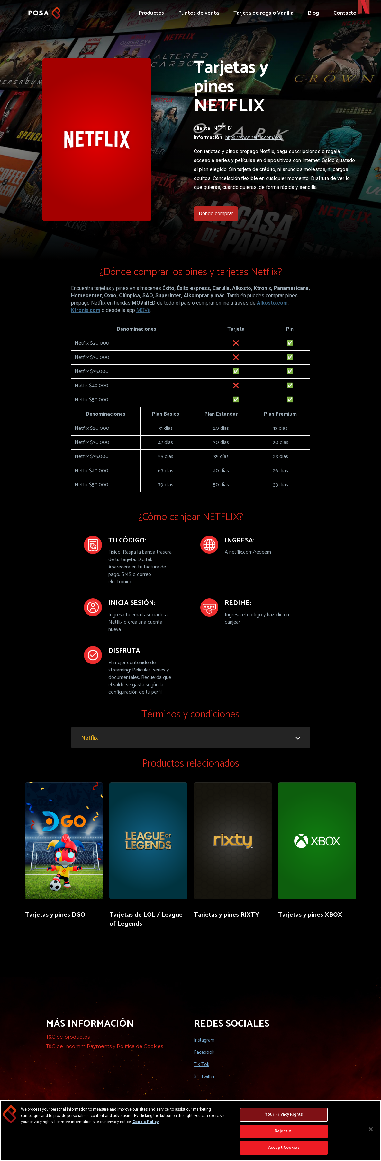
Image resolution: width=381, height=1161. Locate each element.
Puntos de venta (198, 13)
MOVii (143, 310)
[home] (44, 10)
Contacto (344, 13)
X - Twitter (204, 1077)
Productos (151, 13)
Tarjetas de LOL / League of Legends (146, 920)
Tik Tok (201, 1065)
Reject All (284, 1131)
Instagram (204, 1040)
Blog (313, 13)
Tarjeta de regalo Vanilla (263, 13)
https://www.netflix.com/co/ (253, 137)
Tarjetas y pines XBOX (310, 915)
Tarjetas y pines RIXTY (226, 915)
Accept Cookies (284, 1148)
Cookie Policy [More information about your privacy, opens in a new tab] (145, 1122)
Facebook (204, 1052)
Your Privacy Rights (284, 1115)
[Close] (371, 1129)
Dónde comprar (216, 214)
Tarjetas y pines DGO (55, 915)
